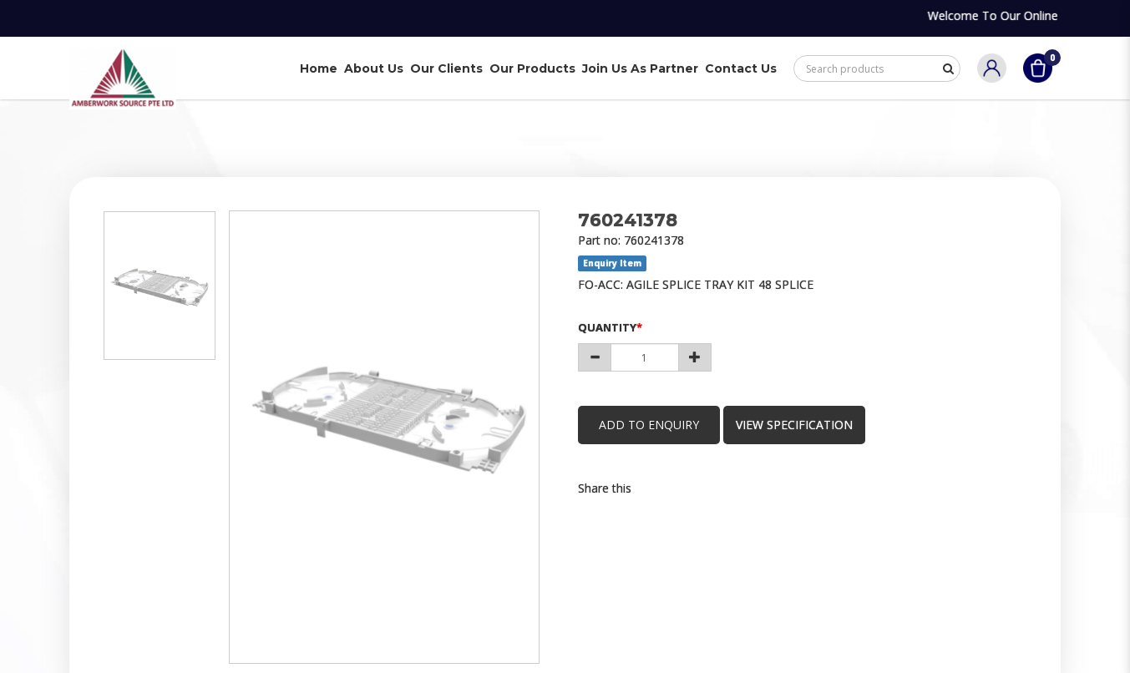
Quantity (607, 327)
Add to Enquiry (649, 425)
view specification (794, 425)
